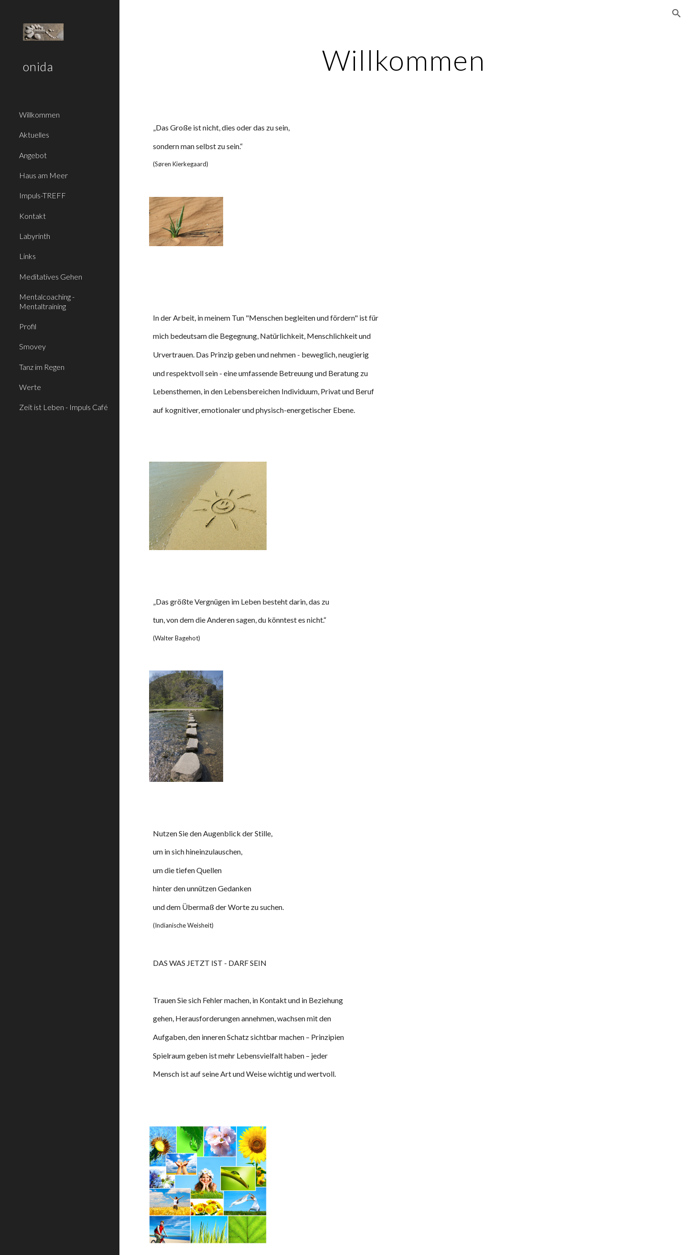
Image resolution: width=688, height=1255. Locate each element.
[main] (403, 59)
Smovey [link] (32, 346)
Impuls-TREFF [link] (42, 195)
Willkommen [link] (39, 114)
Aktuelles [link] (34, 134)
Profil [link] (27, 326)
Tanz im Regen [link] (41, 366)
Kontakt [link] (32, 215)
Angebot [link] (33, 155)
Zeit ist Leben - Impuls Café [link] (63, 406)
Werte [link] (30, 386)
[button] (676, 13)
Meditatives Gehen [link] (50, 276)
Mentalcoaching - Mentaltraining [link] (47, 301)
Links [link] (27, 255)
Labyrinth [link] (34, 235)
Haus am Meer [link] (43, 175)
